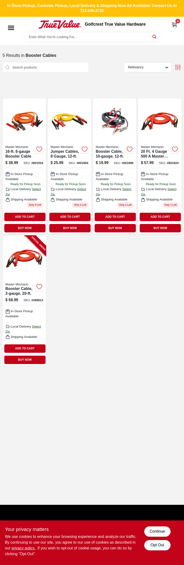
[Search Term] (92, 37)
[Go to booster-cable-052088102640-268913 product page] (24, 301)
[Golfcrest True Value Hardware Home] (59, 24)
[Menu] (11, 28)
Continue (157, 531)
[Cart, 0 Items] (174, 24)
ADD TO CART (25, 216)
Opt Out (157, 545)
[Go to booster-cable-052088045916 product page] (115, 166)
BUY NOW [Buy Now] (25, 228)
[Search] (154, 37)
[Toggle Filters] (178, 67)
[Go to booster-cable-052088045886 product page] (24, 166)
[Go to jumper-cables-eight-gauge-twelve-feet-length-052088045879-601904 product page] (69, 166)
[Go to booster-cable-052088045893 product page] (160, 166)
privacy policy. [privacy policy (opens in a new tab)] (23, 548)
